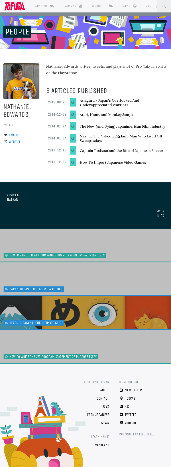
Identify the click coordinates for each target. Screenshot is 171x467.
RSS (124, 406)
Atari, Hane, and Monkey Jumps (106, 114)
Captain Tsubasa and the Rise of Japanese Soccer (121, 150)
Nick (83, 213)
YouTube (127, 423)
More (152, 6)
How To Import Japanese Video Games (113, 162)
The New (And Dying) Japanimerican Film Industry (122, 126)
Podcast (128, 398)
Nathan (87, 197)
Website (14, 142)
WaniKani (101, 445)
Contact (103, 398)
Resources (102, 6)
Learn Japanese (97, 415)
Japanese (44, 6)
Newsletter (130, 390)
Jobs (105, 406)
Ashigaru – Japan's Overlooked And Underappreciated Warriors (109, 102)
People (17, 31)
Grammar (72, 6)
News (105, 423)
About (104, 390)
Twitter (14, 135)
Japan (129, 6)
